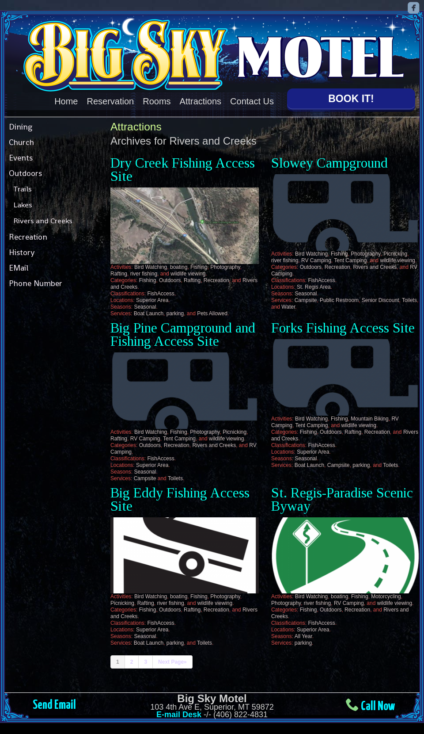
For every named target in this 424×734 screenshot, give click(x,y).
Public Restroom (339, 300)
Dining (20, 127)
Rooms (156, 101)
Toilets (409, 300)
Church (21, 142)
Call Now (378, 706)
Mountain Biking (369, 419)
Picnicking (395, 254)
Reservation (110, 101)
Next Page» (172, 662)
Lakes (22, 205)
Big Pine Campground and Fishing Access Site (182, 334)
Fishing (199, 267)
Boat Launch (148, 313)
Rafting (118, 274)
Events (21, 158)
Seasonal (145, 307)
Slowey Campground (329, 163)
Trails (22, 189)
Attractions (200, 101)
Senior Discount (380, 300)
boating (178, 267)
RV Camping (316, 260)
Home (66, 101)
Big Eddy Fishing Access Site (180, 499)
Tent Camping (350, 260)
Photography (225, 267)
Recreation (28, 237)
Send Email (54, 705)
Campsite (306, 300)
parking (175, 313)
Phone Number (35, 283)
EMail (18, 268)
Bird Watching (150, 267)
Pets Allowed (212, 313)
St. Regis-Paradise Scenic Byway (342, 499)
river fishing (143, 274)
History (21, 252)
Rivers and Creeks (42, 221)
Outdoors (25, 173)
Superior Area (152, 300)
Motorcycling (386, 596)
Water (288, 307)
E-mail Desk (178, 714)
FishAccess (160, 294)
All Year (303, 636)
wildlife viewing (187, 274)
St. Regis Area (314, 287)
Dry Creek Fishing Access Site (182, 169)
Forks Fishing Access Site (343, 328)
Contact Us (252, 101)
